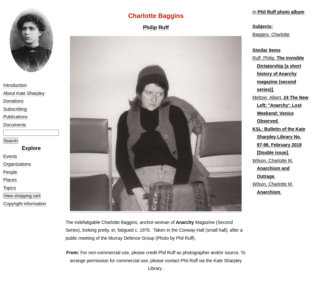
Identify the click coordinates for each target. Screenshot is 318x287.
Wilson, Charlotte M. (273, 160)
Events (10, 156)
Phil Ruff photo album (280, 11)
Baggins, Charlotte (271, 34)
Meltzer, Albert (267, 97)
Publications (15, 116)
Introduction (15, 85)
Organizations (17, 164)
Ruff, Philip (263, 57)
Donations (13, 101)
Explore (31, 148)
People (10, 172)
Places (10, 179)
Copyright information (24, 203)
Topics (9, 187)
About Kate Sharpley (23, 93)
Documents (14, 124)
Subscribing (15, 109)
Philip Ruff (156, 27)
